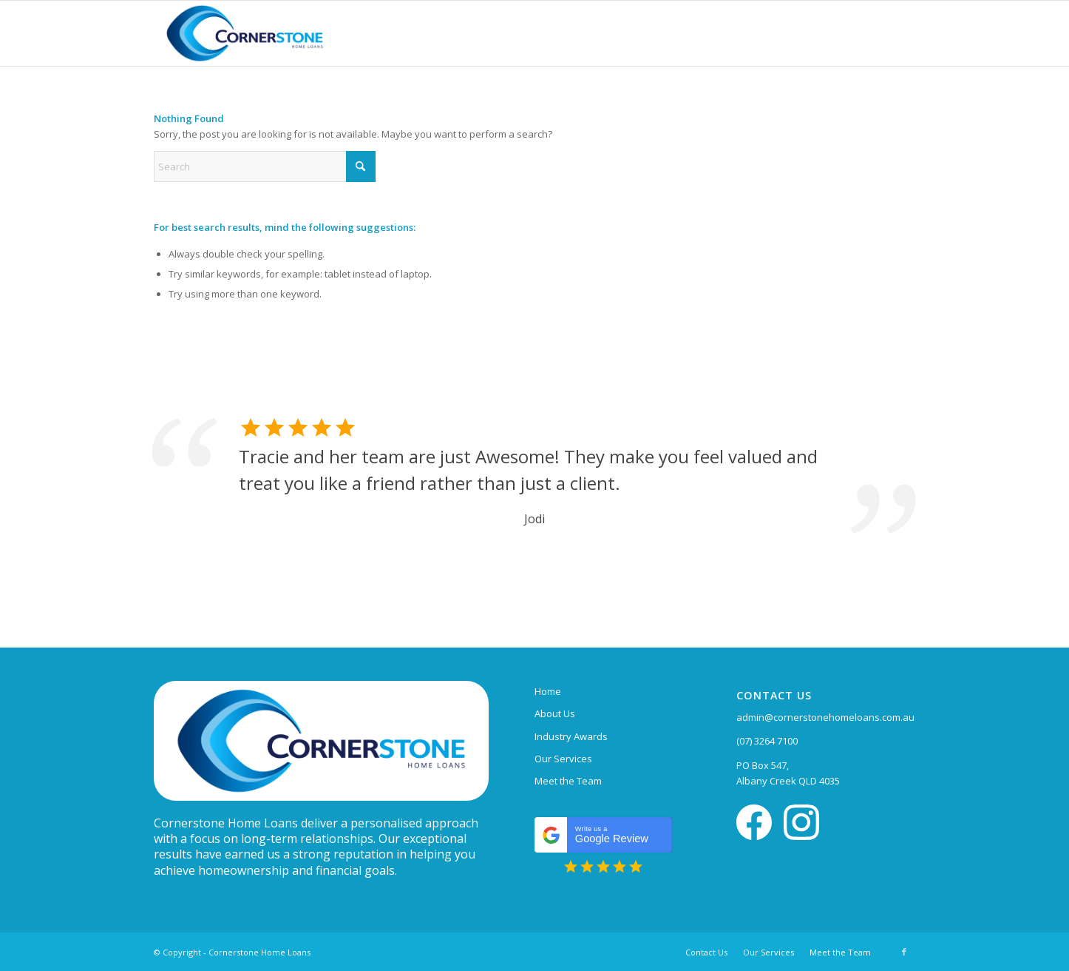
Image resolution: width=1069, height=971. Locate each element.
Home (547, 691)
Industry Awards (571, 736)
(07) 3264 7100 (767, 740)
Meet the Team (568, 780)
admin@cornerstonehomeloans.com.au (825, 717)
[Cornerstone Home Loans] (245, 33)
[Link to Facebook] (904, 952)
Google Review (608, 834)
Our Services (563, 758)
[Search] (265, 166)
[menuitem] (706, 952)
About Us (554, 713)
